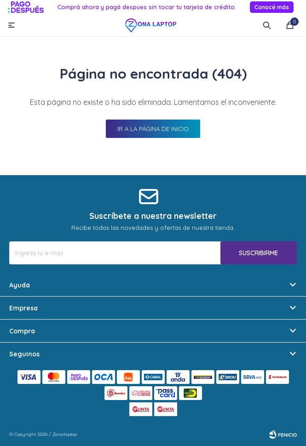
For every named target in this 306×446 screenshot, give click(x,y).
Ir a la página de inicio (153, 128)
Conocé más (271, 7)
